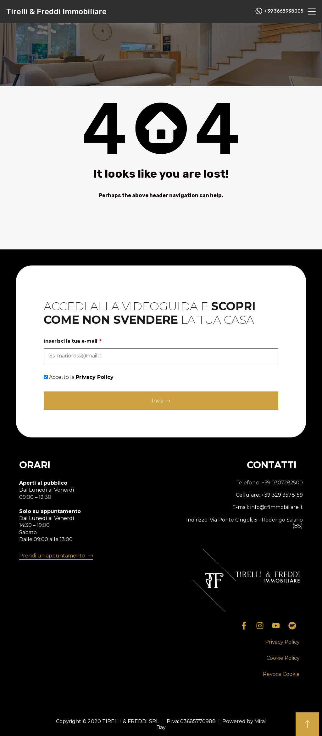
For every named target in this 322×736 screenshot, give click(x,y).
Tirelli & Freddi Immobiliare (56, 11)
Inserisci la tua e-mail (71, 341)
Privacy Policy (95, 377)
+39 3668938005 (283, 11)
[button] (282, 642)
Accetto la (81, 377)
